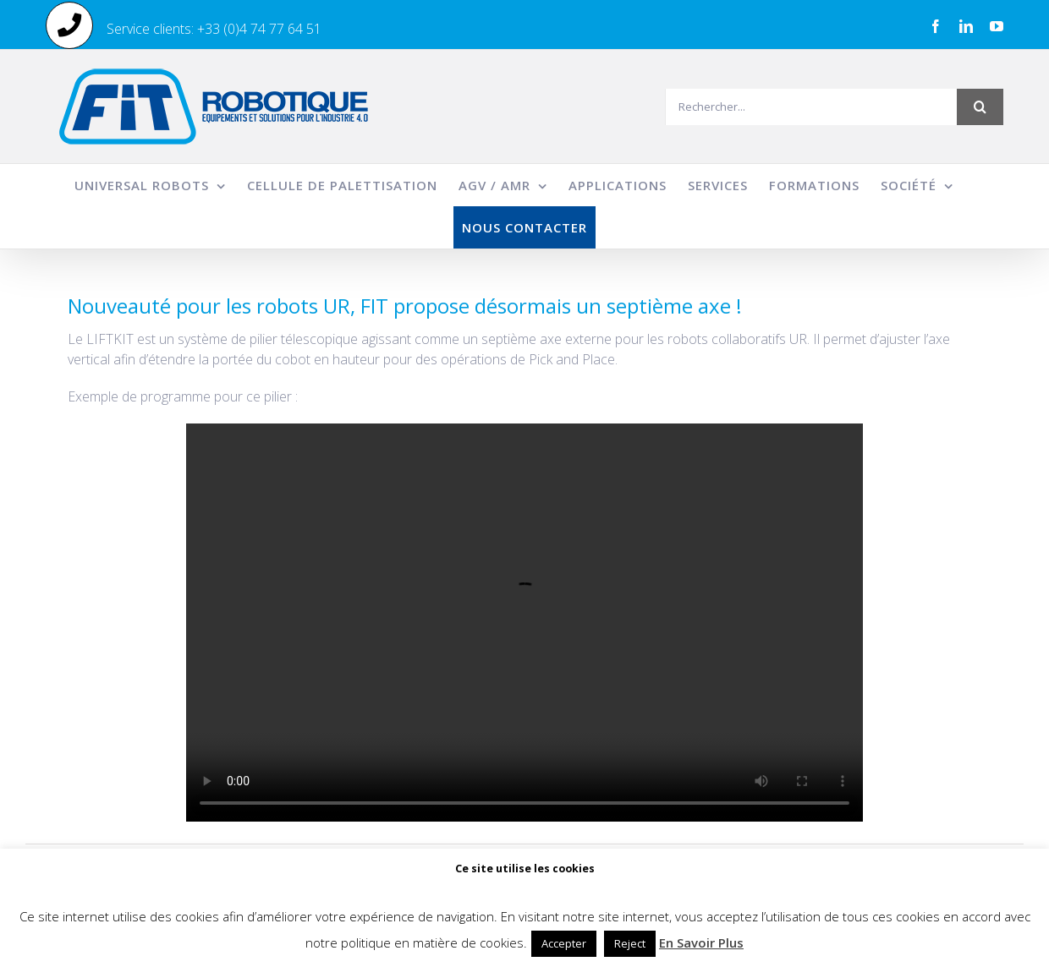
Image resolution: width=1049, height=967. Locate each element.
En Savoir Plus (701, 942)
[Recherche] (980, 107)
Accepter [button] (563, 943)
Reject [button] (629, 943)
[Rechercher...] (811, 107)
